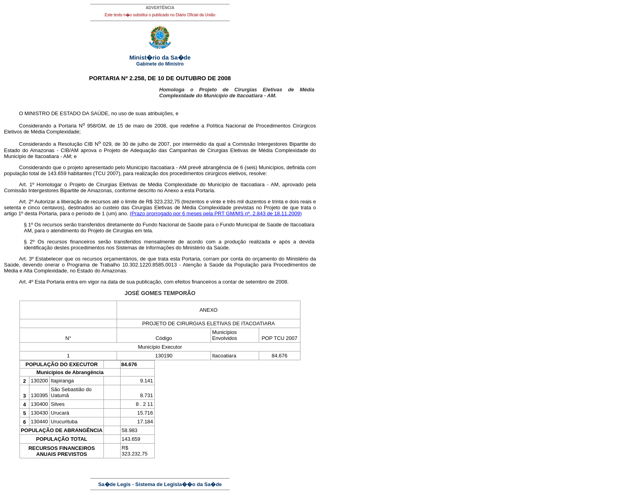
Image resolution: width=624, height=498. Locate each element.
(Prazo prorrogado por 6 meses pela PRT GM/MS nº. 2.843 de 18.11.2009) (216, 213)
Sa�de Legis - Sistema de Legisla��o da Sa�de (160, 484)
